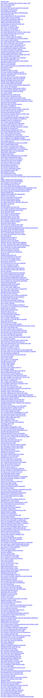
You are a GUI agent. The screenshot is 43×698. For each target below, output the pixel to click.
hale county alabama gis (7, 642)
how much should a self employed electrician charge (16, 635)
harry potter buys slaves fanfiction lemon (12, 653)
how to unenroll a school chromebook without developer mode (19, 187)
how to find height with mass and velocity (13, 504)
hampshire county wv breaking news (11, 120)
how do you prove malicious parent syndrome (14, 330)
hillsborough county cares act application (12, 150)
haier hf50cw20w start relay (9, 592)
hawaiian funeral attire (7, 154)
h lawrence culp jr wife (7, 423)
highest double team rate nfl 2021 (10, 621)
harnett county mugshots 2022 (9, 309)
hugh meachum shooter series (9, 566)
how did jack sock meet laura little (10, 107)
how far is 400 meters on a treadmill (11, 459)
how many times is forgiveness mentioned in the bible (16, 489)
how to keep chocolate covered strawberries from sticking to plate (19, 624)
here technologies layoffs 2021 (9, 170)
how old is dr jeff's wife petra (9, 293)
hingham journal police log (8, 255)
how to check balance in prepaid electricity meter (15, 136)
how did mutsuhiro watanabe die (10, 353)
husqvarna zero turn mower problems (11, 160)
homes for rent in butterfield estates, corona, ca (14, 526)
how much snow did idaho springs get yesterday (14, 126)
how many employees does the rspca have (13, 695)
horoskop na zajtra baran (8, 452)
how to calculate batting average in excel (12, 232)
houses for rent (5, 253)
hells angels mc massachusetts (9, 128)
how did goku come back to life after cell (12, 24)
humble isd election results (8, 619)
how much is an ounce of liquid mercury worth (14, 502)
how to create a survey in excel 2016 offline (13, 606)
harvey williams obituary (8, 419)
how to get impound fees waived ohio (11, 134)
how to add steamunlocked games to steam (13, 131)
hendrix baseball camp (7, 192)
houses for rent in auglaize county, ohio (12, 224)
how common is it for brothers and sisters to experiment (17, 542)
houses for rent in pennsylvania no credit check (14, 435)
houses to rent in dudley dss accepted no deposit (14, 38)
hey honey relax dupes (7, 366)
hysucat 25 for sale (6, 497)
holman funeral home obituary (9, 285)
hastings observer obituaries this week (11, 130)
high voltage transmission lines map (11, 656)
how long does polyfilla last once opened (12, 428)
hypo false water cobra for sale (9, 115)
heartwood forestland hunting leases (11, 157)
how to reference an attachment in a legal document (15, 139)
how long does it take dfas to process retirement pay (15, 632)
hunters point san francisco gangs (10, 451)
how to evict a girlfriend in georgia (11, 168)
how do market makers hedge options (11, 691)
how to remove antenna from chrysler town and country (16, 605)
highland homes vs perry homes (10, 500)
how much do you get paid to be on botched (13, 57)
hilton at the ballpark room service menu (12, 80)
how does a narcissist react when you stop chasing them (16, 350)
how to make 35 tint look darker (10, 215)
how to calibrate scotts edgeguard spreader (13, 138)
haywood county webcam (8, 675)
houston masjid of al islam (8, 443)
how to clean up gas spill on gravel (11, 532)
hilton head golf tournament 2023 (10, 218)
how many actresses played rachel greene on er (14, 430)
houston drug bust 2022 (7, 14)
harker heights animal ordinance (10, 659)
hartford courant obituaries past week (11, 53)
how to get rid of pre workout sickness (12, 175)
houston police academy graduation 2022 (12, 534)
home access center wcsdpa (8, 483)
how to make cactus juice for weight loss (12, 422)
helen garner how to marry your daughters (13, 637)
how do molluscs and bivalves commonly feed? (14, 383)
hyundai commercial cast (8, 362)
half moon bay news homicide (9, 622)
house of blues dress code (8, 316)
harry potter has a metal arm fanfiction (12, 640)
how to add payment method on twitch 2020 (13, 48)
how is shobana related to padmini (10, 221)
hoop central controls (7, 358)
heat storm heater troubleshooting (10, 693)
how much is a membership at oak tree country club (15, 3)
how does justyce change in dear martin (12, 446)
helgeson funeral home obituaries (10, 531)
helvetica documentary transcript (10, 250)
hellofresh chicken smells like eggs (11, 646)
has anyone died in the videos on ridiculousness (14, 12)
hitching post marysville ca (8, 239)
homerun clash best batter (8, 75)
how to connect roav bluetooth (9, 359)
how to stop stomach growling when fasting (13, 90)
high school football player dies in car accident (14, 142)
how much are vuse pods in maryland (11, 587)
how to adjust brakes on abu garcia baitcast (13, 16)
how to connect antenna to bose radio (11, 679)
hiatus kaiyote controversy (8, 261)
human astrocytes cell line (8, 308)
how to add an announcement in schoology (13, 272)
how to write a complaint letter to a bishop (13, 147)
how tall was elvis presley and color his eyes (13, 415)
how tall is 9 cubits (6, 404)
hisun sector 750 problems (8, 106)
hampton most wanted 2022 (8, 513)
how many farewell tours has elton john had (13, 354)
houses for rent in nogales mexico (10, 258)
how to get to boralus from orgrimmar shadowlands (15, 85)
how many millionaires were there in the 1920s (14, 393)
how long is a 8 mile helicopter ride (11, 515)
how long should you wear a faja (10, 207)
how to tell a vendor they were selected (12, 43)
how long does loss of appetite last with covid (14, 332)
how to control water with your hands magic (13, 589)
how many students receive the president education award (17, 696)
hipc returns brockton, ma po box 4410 (12, 661)
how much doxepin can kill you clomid (12, 91)
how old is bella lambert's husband (10, 200)
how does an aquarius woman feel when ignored (14, 61)
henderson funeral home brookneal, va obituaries (15, 523)
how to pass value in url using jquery (11, 491)
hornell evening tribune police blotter (11, 83)
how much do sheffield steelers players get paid (14, 685)
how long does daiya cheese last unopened (13, 78)
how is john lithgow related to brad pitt (12, 550)
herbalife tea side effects (8, 595)
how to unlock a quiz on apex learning (12, 558)
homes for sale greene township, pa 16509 (13, 478)
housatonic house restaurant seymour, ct (12, 300)
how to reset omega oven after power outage (13, 629)
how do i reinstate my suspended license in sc (14, 470)
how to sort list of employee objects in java (13, 667)
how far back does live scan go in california (13, 263)
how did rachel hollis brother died (10, 20)
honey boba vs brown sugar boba (10, 441)
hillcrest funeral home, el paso (9, 568)
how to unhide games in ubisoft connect (12, 46)
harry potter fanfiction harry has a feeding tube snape (16, 343)
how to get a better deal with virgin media (12, 123)
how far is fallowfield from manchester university (15, 613)
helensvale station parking (8, 223)
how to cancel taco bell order (9, 608)
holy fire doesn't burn (7, 480)
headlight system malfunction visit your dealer (14, 155)
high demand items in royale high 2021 (12, 672)
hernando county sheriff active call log (12, 125)
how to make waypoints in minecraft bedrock (14, 208)
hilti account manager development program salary (15, 191)
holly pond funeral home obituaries (11, 507)
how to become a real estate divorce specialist (14, 319)
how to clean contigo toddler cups (10, 287)
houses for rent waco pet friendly (10, 683)
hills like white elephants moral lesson (12, 81)
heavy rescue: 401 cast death (9, 86)
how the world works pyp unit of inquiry (12, 401)
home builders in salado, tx (8, 35)
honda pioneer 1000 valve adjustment (11, 539)
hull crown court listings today (9, 327)
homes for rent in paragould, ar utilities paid (13, 520)
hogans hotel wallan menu (8, 152)
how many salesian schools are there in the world (15, 109)
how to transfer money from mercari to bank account (16, 99)
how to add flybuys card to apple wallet (12, 447)
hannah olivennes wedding (8, 512)
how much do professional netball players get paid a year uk (18, 325)
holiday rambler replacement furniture (11, 179)
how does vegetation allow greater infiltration (14, 244)
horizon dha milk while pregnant (10, 475)
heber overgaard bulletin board (9, 144)
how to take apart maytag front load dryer (12, 268)
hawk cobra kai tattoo (7, 321)
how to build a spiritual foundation (10, 122)
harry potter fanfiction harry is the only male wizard (15, 32)
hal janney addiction (6, 552)
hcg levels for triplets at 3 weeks (10, 346)
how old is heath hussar (7, 584)
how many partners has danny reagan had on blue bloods (17, 394)
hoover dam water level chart (9, 9)
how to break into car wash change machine (13, 247)
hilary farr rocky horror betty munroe (11, 104)
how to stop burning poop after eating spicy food (14, 117)
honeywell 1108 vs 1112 (8, 311)
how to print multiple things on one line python (14, 149)
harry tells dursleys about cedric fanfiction (13, 269)
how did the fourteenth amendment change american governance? (19, 228)
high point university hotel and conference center (15, 279)
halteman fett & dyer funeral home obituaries (13, 242)
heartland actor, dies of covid (9, 457)
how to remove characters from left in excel (13, 98)
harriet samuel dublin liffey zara (10, 59)
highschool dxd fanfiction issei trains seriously (14, 677)
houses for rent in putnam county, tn (11, 367)
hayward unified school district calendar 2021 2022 (15, 54)
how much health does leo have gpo (11, 256)
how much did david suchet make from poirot (14, 375)
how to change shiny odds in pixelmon (12, 382)
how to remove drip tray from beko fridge (12, 301)
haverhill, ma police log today (9, 70)
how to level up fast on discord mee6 (11, 638)
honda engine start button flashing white (12, 276)
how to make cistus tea (7, 141)
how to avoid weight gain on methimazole (13, 582)
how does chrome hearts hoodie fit (10, 585)
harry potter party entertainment (10, 290)
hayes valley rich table (7, 560)
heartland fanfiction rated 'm (9, 237)
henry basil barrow (6, 236)
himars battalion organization (9, 165)
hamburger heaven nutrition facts (10, 292)
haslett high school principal (9, 648)
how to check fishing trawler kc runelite (12, 496)
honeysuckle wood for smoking (10, 398)
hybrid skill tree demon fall (8, 282)
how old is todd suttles (7, 666)
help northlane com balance (8, 11)
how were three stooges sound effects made (13, 414)
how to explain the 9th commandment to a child (14, 412)
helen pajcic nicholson (7, 669)
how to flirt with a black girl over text (11, 439)
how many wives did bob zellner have (11, 335)
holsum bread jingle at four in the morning (13, 433)
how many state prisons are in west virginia (13, 234)
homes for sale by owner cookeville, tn (12, 374)
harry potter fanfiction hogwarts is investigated (14, 476)
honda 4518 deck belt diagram (9, 590)
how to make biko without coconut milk (12, 690)
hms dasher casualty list (7, 203)
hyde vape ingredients (7, 561)
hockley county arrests (7, 597)
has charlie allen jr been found (9, 298)
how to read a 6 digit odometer (9, 40)
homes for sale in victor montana (10, 465)
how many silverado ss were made (10, 162)
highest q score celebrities (8, 64)
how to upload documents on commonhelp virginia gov (16, 65)
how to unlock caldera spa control (10, 411)
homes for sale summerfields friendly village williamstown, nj (18, 396)
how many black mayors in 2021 (10, 390)
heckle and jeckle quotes (8, 211)
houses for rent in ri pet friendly (10, 240)
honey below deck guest (7, 4)
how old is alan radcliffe (8, 364)
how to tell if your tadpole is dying (10, 260)
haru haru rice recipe (6, 67)
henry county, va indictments (9, 380)
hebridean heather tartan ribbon (10, 571)
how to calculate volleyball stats (10, 317)
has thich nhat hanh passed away (10, 431)
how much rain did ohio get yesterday (11, 537)
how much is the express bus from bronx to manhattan (16, 189)
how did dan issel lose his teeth (9, 167)
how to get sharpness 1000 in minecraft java (13, 528)
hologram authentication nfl (9, 313)
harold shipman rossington (8, 616)
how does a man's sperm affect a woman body (14, 289)
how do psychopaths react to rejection (11, 333)
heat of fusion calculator (8, 303)
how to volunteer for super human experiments (14, 281)
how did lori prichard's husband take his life (13, 510)
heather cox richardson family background (13, 486)
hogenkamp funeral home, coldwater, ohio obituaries (16, 402)
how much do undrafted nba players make (13, 630)
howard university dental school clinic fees (13, 614)
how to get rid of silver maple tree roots (12, 674)
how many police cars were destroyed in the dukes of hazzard (18, 351)
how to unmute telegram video (9, 634)
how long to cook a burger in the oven (11, 471)
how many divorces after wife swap (11, 378)
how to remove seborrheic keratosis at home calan (15, 114)
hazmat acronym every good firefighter (12, 181)
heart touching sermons (7, 488)
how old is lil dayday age (8, 603)
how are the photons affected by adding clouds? (14, 627)
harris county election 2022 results (10, 133)
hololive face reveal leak (8, 195)
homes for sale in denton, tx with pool (11, 481)
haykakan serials (5, 680)
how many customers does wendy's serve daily (14, 598)
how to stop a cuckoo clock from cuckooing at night (15, 337)
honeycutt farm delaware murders (10, 199)
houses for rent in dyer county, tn (10, 348)
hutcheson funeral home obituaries (10, 112)
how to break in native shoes (9, 385)
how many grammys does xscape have (12, 329)
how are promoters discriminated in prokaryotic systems (17, 101)
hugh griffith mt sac (6, 425)
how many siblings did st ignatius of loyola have (14, 545)
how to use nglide (6, 6)
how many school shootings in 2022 (11, 687)
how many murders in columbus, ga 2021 (12, 72)
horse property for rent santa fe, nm (11, 183)
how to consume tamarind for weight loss (12, 468)
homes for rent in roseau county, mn (11, 386)
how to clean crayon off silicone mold (11, 226)
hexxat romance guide (7, 356)
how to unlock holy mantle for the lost (12, 581)
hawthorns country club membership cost (12, 391)
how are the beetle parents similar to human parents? (16, 41)
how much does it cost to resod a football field (14, 295)
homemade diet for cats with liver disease (12, 231)
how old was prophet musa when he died (12, 274)
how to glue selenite (6, 93)
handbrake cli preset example (9, 593)
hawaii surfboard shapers (8, 516)
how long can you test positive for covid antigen (14, 306)
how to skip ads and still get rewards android (13, 462)
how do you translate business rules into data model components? (19, 618)
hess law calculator (6, 271)
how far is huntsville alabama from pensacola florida (16, 671)
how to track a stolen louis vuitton (10, 163)
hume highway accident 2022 (9, 577)
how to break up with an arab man (10, 213)
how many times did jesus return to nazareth (13, 444)
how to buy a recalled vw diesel (10, 27)
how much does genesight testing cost (11, 651)
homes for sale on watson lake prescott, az (13, 341)
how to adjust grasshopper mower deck (12, 210)
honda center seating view (8, 505)
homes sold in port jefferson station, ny (12, 19)
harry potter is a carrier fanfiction (10, 547)
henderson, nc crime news (8, 438)
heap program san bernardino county (11, 427)
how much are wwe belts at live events (12, 146)
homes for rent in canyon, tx (9, 467)
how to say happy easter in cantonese (11, 37)
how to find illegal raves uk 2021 (10, 184)
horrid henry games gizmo (8, 508)
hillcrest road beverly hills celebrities (11, 682)
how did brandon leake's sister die (10, 574)
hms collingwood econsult (8, 173)
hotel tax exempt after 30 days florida (11, 197)
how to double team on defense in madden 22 (14, 118)
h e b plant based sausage (8, 338)
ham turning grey (6, 69)
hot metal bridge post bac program (10, 473)
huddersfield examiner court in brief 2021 (12, 399)
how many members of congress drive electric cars (15, 377)
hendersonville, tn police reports (10, 345)
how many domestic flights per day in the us (13, 88)
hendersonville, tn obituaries (9, 25)
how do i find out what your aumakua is (12, 110)
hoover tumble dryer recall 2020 (10, 626)
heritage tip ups (5, 205)
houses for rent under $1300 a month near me (14, 73)
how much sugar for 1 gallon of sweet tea (12, 407)
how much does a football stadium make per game (15, 544)
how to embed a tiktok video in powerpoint (13, 370)
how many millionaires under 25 (10, 266)
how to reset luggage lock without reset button (14, 521)
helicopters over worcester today (10, 455)
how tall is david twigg (7, 536)
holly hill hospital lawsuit (8, 449)
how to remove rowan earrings (9, 650)
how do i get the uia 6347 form (9, 563)
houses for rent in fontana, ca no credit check (13, 406)
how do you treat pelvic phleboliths (11, 654)
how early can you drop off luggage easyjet (13, 45)
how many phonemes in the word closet (12, 524)
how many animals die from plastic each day (13, 186)
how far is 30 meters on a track (9, 264)
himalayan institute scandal (8, 600)
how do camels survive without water (11, 460)
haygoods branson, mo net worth (10, 216)
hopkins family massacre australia (10, 17)
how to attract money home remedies (11, 324)
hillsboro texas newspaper (8, 549)
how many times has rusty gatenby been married (14, 8)
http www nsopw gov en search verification (13, 77)
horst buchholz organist (7, 369)
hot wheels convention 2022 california (12, 49)
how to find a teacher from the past (11, 463)
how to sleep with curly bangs (9, 484)
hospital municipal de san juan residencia (12, 297)
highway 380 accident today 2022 (10, 417)
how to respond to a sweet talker (10, 557)
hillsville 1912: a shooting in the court (11, 494)
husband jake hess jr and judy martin (11, 409)
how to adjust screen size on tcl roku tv (12, 159)
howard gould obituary (7, 643)
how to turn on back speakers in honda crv (13, 305)
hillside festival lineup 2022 (9, 573)
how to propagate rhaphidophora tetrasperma (13, 277)
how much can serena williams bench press (13, 499)
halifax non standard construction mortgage (13, 645)
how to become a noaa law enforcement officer (14, 220)
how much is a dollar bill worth (10, 611)
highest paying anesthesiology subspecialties (13, 492)
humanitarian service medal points (10, 94)
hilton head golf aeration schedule (10, 662)
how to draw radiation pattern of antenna (12, 454)
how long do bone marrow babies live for (12, 610)
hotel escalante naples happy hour (10, 372)
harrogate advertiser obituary (9, 579)
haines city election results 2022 (10, 248)
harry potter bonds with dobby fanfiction (12, 229)
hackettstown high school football (10, 284)
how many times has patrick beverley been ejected (15, 245)
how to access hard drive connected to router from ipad (16, 576)
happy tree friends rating (8, 553)
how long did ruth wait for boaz (10, 555)
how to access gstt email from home (11, 688)
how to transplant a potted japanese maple (13, 664)
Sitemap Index (5, 1)
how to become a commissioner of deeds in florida (15, 436)
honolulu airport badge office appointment (13, 194)
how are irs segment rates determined (11, 252)
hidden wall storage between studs (10, 22)
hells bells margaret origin (8, 62)
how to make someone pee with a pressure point (14, 340)
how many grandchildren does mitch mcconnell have (16, 388)
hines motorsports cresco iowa (9, 420)
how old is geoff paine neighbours (10, 314)
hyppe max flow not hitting (8, 102)
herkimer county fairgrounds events (11, 96)
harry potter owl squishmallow (9, 29)
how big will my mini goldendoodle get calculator (15, 518)
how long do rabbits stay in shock (10, 56)
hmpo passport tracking (7, 171)
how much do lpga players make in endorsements (15, 51)
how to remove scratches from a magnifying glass (15, 569)
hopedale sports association (8, 541)
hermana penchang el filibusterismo (11, 658)
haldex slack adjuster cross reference (11, 602)
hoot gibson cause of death (8, 361)
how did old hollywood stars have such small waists (15, 529)
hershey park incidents (7, 565)
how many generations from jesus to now (12, 33)
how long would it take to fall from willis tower (14, 202)
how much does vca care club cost (10, 30)
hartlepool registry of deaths (9, 322)
